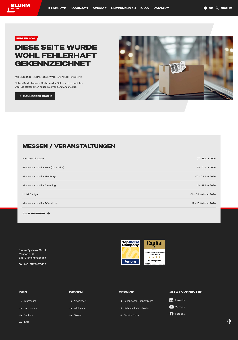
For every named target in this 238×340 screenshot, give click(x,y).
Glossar (78, 315)
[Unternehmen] (123, 8)
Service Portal (131, 315)
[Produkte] (57, 8)
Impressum (30, 301)
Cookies (28, 315)
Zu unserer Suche (37, 96)
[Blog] (145, 8)
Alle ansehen (33, 213)
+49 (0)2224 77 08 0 (35, 264)
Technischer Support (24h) (138, 301)
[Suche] (222, 8)
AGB (26, 322)
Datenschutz (30, 308)
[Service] (100, 8)
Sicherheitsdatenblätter (136, 308)
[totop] (229, 321)
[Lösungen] (79, 8)
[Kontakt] (161, 8)
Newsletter (80, 301)
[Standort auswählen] (208, 8)
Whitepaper (80, 308)
